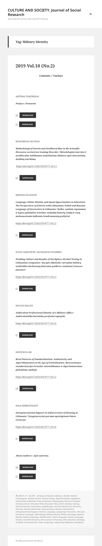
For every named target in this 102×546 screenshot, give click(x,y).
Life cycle (80, 512)
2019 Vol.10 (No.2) (35, 66)
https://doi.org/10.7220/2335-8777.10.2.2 (36, 223)
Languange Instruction (66, 512)
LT (17, 124)
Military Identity (53, 514)
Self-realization (69, 519)
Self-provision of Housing (51, 519)
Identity (58, 509)
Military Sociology (68, 514)
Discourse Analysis (72, 501)
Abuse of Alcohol (46, 496)
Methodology (40, 514)
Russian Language (75, 517)
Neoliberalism (45, 517)
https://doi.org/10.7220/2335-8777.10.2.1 (36, 166)
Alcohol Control (34, 498)
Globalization (47, 506)
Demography (58, 501)
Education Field (37, 504)
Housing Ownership (32, 509)
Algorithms (75, 498)
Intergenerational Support (27, 512)
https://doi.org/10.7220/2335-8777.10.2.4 (36, 323)
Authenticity (21, 501)
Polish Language (59, 517)
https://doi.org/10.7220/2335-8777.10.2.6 (36, 426)
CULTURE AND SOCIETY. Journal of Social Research (44, 12)
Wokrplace (69, 522)
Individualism (68, 509)
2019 (33, 496)
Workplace (79, 522)
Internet (42, 512)
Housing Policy (48, 509)
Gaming (76, 504)
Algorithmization (63, 498)
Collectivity (31, 501)
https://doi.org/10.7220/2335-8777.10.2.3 (36, 276)
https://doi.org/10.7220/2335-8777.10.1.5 (36, 376)
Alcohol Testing (48, 498)
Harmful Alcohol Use (63, 506)
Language (51, 512)
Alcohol (67, 496)
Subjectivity (59, 522)
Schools (19, 519)
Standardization (31, 522)
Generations (36, 506)
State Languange (46, 522)
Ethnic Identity (65, 504)
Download (27, 115)
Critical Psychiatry (44, 501)
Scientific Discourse (31, 519)
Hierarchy (77, 506)
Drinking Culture (23, 504)
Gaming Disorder (23, 506)
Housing (19, 509)
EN (17, 115)
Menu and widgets (90, 17)
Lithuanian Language (25, 514)
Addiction (58, 496)
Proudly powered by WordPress (29, 541)
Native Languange (31, 517)
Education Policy (51, 504)
